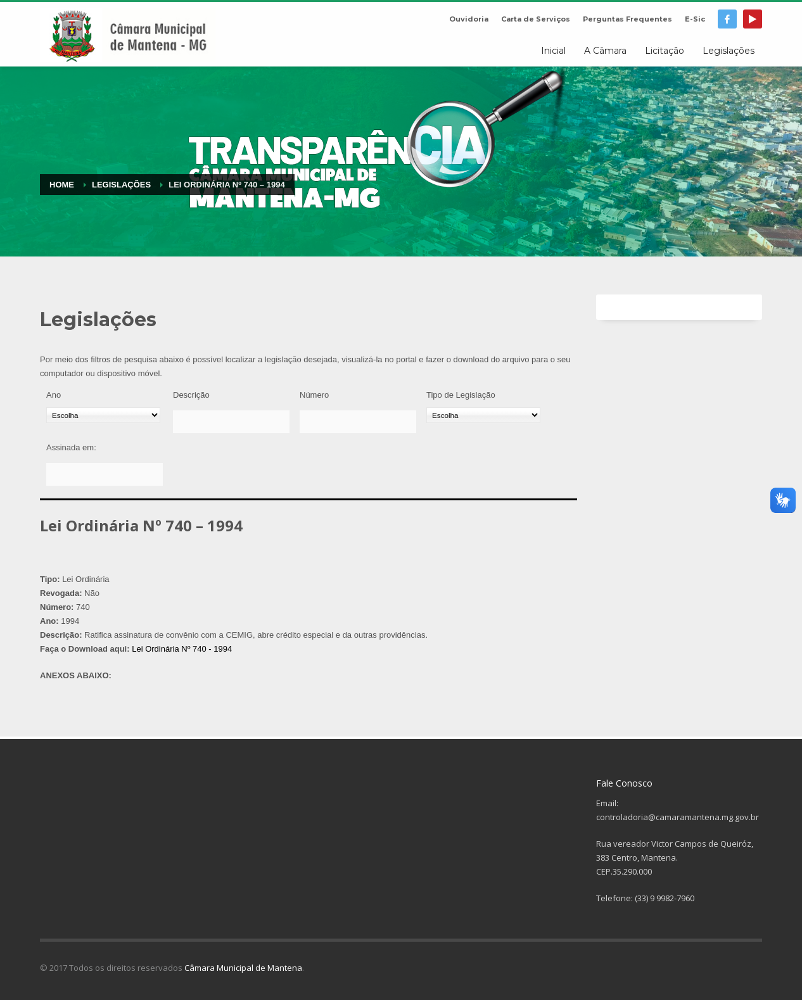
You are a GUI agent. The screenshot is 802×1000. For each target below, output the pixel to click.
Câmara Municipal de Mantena (243, 967)
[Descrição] (231, 421)
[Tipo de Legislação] (483, 415)
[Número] (358, 421)
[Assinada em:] (104, 474)
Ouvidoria (468, 19)
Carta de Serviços (535, 19)
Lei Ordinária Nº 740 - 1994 (182, 649)
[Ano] (103, 415)
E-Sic (695, 19)
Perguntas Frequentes (627, 19)
